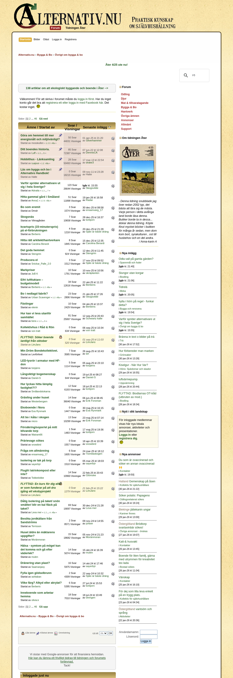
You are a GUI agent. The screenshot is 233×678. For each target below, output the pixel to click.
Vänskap (180, 577)
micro (34, 384)
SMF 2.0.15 (98, 667)
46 (35, 115)
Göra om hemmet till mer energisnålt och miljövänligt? (57, 131)
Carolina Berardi (40, 225)
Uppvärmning (183, 383)
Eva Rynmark (38, 374)
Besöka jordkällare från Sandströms (44, 467)
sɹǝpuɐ (35, 155)
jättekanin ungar (191, 509)
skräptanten (129, 254)
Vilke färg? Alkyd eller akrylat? (41, 520)
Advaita (35, 175)
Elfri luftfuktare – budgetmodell (41, 261)
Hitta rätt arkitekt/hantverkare (40, 221)
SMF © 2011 (116, 667)
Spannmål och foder (187, 262)
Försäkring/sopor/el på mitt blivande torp (48, 390)
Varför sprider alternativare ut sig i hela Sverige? (53, 172)
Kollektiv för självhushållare (190, 485)
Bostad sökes (183, 566)
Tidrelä (179, 287)
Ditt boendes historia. (34, 142)
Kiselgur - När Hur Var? (190, 365)
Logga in (181, 434)
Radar (126, 185)
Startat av (63, 123)
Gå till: (152, 567)
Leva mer (36, 460)
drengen (127, 533)
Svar (106, 122)
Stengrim (36, 235)
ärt (124, 324)
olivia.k (35, 533)
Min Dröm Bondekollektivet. (39, 321)
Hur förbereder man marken (192, 351)
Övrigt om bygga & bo (188, 326)
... (32, 115)
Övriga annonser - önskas (190, 531)
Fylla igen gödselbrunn (35, 510)
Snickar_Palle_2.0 (41, 245)
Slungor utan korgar (187, 273)
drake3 (126, 155)
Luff (33, 145)
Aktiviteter (181, 616)
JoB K (34, 255)
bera (33, 295)
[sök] (193, 75)
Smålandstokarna (40, 354)
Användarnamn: (185, 632)
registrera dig (184, 438)
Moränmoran (38, 480)
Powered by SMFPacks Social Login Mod (149, 671)
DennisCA (128, 145)
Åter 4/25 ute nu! (116, 64)
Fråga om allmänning (34, 410)
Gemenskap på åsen (193, 481)
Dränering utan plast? (35, 500)
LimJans (35, 315)
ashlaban (36, 514)
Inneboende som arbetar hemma (42, 530)
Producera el (29, 241)
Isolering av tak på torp (36, 420)
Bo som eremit (30, 192)
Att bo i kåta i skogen (34, 380)
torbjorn (127, 205)
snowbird (36, 404)
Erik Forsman (130, 363)
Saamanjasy (38, 504)
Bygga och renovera (187, 308)
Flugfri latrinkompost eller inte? (41, 429)
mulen (34, 494)
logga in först (86, 99)
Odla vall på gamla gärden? (192, 258)
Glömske (128, 433)
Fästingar (26, 281)
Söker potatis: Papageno (190, 495)
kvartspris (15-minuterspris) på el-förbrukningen (52, 212)
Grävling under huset (34, 360)
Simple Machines (136, 667)
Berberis (35, 215)
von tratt (35, 305)
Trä (178, 340)
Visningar (107, 125)
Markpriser (27, 251)
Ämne (48, 123)
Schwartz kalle (131, 294)
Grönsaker (181, 354)
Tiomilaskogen (131, 413)
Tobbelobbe (37, 433)
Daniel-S (36, 344)
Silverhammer (130, 135)
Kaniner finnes (184, 513)
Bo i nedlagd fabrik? (34, 271)
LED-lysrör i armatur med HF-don (42, 331)
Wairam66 (36, 394)
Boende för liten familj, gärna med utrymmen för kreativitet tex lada (193, 559)
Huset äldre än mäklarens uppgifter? (45, 476)
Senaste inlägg (134, 123)
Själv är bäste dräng (134, 215)
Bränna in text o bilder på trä (193, 336)
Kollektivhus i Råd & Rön (37, 301)
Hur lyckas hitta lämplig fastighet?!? (44, 351)
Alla (53, 136)
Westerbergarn (39, 364)
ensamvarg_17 (131, 195)
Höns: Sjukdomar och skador (191, 369)
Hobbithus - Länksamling (37, 152)
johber (126, 470)
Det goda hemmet (32, 231)
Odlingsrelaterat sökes (188, 499)
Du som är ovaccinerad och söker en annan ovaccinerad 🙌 (193, 463)
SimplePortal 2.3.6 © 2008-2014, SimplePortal (92, 671)
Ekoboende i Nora (32, 370)
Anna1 (34, 186)
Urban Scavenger (40, 275)
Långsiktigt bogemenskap (38, 341)
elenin (34, 285)
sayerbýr (36, 423)
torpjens (35, 334)
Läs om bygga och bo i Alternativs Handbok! (50, 162)
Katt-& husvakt (184, 541)
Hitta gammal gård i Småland (39, 182)
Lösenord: (189, 636)
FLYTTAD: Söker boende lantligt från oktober (50, 311)
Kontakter (181, 471)
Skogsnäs (27, 202)
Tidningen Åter (76, 28)
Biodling (180, 276)
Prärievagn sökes (32, 400)
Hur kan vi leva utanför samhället (42, 291)
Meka (179, 291)
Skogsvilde (129, 175)
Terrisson (36, 470)
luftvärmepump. (185, 379)
